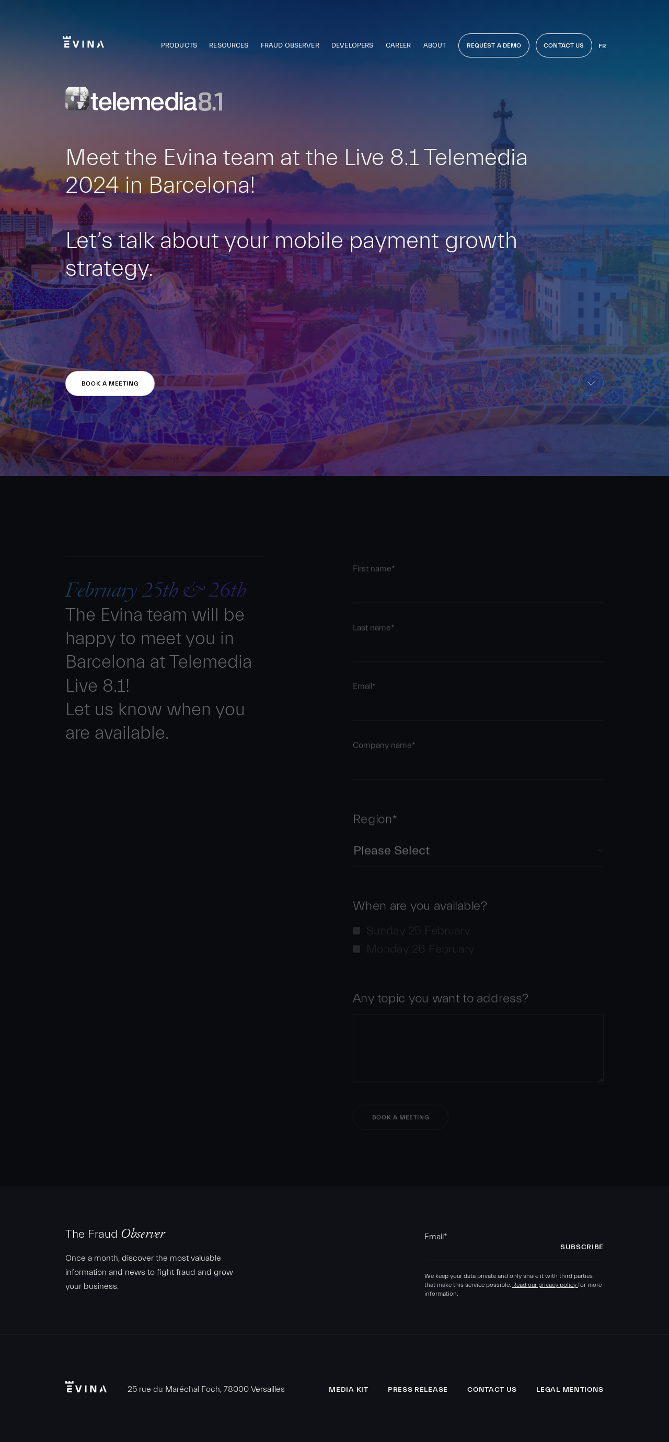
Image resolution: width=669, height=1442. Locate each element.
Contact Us (564, 45)
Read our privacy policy (545, 1284)
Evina (83, 42)
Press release (418, 1390)
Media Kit (348, 1390)
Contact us (492, 1390)
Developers (352, 45)
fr (602, 46)
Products (179, 45)
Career (398, 45)
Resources (228, 45)
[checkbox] (478, 943)
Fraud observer (290, 45)
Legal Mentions (570, 1390)
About (434, 45)
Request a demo (494, 45)
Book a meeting (110, 383)
